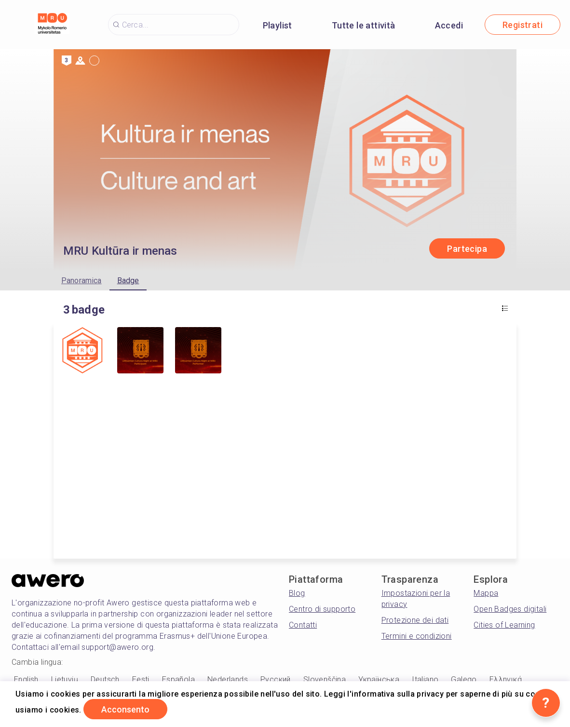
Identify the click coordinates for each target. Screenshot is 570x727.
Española (178, 679)
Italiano (425, 679)
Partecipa (467, 249)
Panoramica (81, 280)
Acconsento (125, 709)
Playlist (277, 25)
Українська (378, 679)
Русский (275, 679)
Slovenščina (324, 679)
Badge (128, 280)
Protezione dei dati (415, 620)
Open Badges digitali (510, 609)
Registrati (522, 25)
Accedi (449, 25)
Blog (297, 593)
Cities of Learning (504, 625)
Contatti (303, 625)
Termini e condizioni (416, 636)
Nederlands (227, 679)
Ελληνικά (505, 679)
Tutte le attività (363, 25)
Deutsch (105, 679)
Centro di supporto (322, 609)
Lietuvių (64, 679)
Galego (463, 679)
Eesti (140, 679)
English (26, 679)
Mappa (486, 593)
